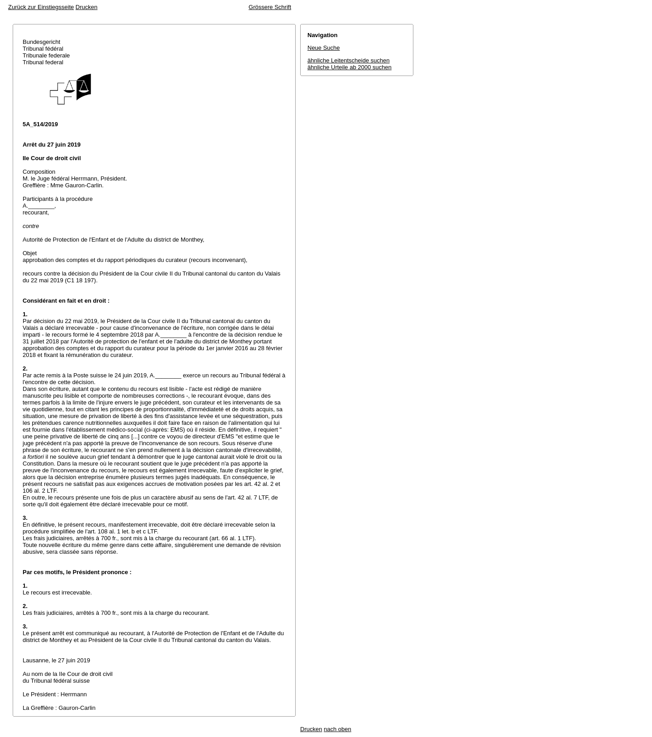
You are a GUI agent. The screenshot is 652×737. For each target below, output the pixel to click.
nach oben (337, 729)
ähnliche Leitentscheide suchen (348, 60)
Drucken (86, 7)
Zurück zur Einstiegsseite (41, 7)
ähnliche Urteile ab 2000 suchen (349, 67)
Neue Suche (323, 47)
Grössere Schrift (270, 7)
